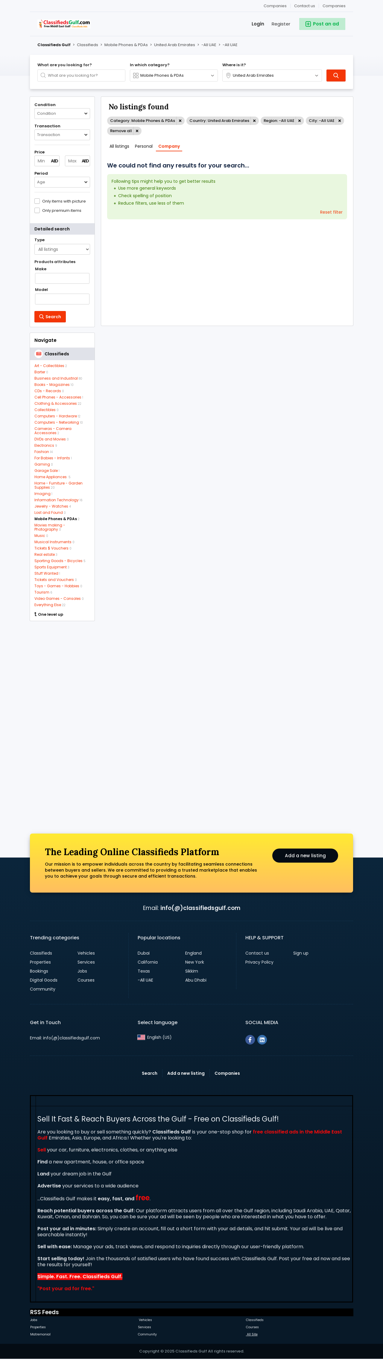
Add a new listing (305, 856)
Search (149, 1073)
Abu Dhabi (195, 980)
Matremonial (40, 1334)
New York (194, 962)
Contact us (304, 6)
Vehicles (86, 953)
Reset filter (331, 212)
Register (281, 24)
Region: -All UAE (279, 120)
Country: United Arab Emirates (219, 120)
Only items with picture (64, 201)
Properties (40, 962)
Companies (334, 6)
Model (41, 289)
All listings (119, 146)
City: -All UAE (322, 120)
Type (39, 240)
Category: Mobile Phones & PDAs (142, 120)
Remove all (121, 131)
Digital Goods (43, 980)
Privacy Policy (259, 962)
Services (86, 962)
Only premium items (61, 210)
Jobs (82, 971)
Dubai (144, 953)
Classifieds (41, 953)
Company (169, 146)
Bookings (39, 971)
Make (40, 269)
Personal (144, 146)
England (193, 953)
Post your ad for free (65, 1288)
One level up (48, 614)
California (148, 962)
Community (42, 989)
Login (258, 24)
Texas (144, 971)
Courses (86, 980)
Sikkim (191, 971)
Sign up (300, 953)
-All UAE (145, 980)
